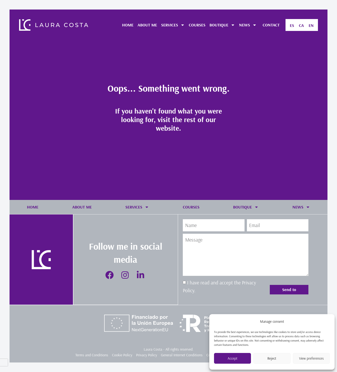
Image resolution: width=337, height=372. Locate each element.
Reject (271, 358)
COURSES (197, 25)
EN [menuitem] (311, 25)
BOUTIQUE (222, 25)
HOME (127, 25)
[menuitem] (291, 25)
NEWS (248, 25)
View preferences (311, 358)
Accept (232, 358)
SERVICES (173, 25)
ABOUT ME (147, 25)
